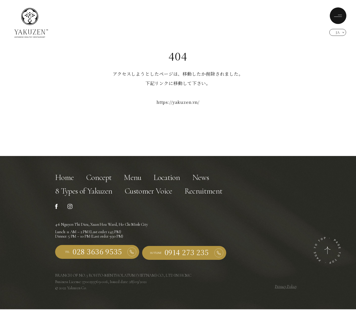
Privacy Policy (286, 287)
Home (65, 178)
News (205, 178)
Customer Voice (153, 192)
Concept (100, 178)
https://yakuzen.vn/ (177, 102)
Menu (135, 178)
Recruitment (211, 192)
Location (170, 178)
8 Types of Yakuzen (85, 192)
